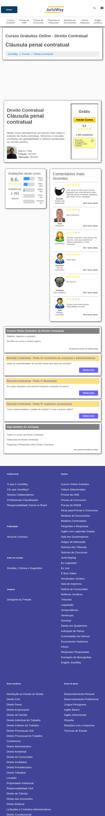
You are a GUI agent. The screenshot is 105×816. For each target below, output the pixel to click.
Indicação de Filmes (72, 592)
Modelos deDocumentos (70, 21)
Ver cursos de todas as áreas (86, 411)
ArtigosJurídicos (98, 21)
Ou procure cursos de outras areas (83, 310)
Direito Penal (14, 666)
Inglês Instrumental (75, 676)
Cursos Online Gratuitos (75, 446)
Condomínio (14, 702)
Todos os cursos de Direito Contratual (25, 396)
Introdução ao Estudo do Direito (25, 655)
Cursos (26, 54)
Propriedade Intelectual (20, 745)
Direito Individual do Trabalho (24, 682)
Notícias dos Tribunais (74, 508)
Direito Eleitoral (15, 765)
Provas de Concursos (73, 461)
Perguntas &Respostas (54, 21)
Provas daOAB (24, 21)
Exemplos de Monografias (76, 619)
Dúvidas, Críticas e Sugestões (24, 529)
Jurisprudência (69, 571)
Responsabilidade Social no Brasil (27, 467)
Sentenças (67, 577)
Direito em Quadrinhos (74, 587)
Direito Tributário (16, 734)
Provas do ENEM (71, 467)
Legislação (67, 566)
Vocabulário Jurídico (73, 540)
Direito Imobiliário (17, 723)
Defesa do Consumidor (74, 551)
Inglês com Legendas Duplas (78, 493)
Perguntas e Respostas (74, 488)
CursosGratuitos (10, 21)
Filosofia (69, 682)
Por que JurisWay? (18, 451)
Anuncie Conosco (17, 498)
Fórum (64, 608)
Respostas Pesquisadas (75, 613)
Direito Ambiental (16, 713)
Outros (10, 797)
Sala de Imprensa (71, 545)
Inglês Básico (72, 671)
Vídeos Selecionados (73, 451)
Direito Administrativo (19, 708)
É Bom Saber (69, 535)
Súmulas (66, 582)
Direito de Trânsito (17, 755)
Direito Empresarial (18, 671)
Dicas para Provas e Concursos (79, 472)
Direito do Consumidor (20, 718)
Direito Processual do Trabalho (24, 697)
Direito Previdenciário (19, 729)
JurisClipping (68, 519)
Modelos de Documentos (75, 477)
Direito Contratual (43, 54)
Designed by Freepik (19, 561)
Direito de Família (17, 676)
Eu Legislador (69, 524)
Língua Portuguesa (75, 666)
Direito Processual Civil (20, 692)
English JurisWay (71, 624)
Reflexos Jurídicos (71, 556)
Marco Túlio (24, 112)
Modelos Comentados (74, 482)
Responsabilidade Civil (20, 750)
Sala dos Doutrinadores (74, 498)
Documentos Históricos (74, 603)
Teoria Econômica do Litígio (23, 792)
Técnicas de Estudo (75, 692)
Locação (12, 739)
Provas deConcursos (38, 21)
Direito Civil (13, 661)
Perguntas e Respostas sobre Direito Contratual (30, 406)
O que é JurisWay (17, 446)
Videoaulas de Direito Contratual (22, 401)
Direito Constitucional (19, 776)
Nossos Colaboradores (20, 456)
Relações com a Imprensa (79, 687)
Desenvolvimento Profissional (81, 661)
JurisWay (13, 54)
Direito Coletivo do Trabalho (23, 687)
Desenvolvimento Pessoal (79, 655)
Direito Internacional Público (23, 786)
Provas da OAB (70, 456)
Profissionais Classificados (22, 461)
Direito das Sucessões (20, 760)
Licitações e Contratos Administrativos (29, 771)
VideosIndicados (85, 21)
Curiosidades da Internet (75, 598)
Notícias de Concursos (74, 514)
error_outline (92, 102)
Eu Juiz (65, 529)
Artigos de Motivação (73, 503)
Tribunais (66, 561)
